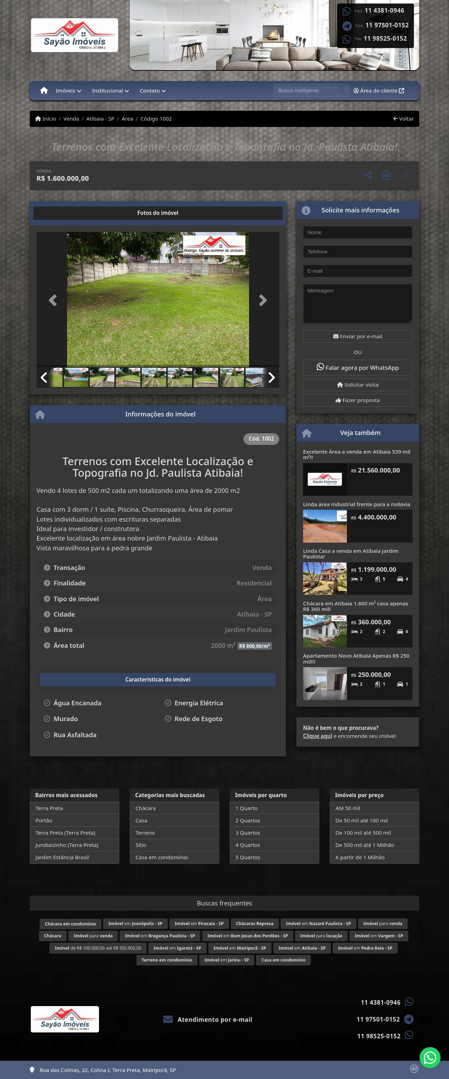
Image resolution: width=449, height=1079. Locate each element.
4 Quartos (247, 844)
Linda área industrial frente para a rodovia (356, 504)
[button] (54, 300)
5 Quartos (247, 857)
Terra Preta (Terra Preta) (65, 832)
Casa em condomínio (161, 857)
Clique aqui (317, 735)
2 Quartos (247, 820)
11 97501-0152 (387, 25)
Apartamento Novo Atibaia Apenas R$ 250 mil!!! (356, 658)
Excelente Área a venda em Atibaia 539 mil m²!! (356, 454)
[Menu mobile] (44, 90)
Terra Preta (49, 808)
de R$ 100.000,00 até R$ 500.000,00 (98, 948)
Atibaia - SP (100, 118)
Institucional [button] (107, 90)
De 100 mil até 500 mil (363, 832)
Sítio (140, 844)
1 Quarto (246, 808)
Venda (71, 118)
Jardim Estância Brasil (62, 857)
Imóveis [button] (65, 90)
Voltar (403, 118)
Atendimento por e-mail (208, 1020)
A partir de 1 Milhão (360, 857)
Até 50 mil (347, 808)
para (382, 924)
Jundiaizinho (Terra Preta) (66, 844)
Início (45, 118)
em (135, 924)
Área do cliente (379, 90)
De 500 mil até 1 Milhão (364, 844)
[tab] (59, 213)
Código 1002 (156, 118)
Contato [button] (150, 90)
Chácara (145, 808)
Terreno (145, 832)
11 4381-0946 (384, 10)
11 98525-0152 (385, 38)
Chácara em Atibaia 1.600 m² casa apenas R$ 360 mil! (355, 606)
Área (127, 118)
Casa (141, 820)
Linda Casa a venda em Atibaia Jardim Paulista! (350, 553)
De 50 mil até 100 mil (361, 820)
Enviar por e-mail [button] (357, 336)
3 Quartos (247, 832)
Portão (43, 820)
